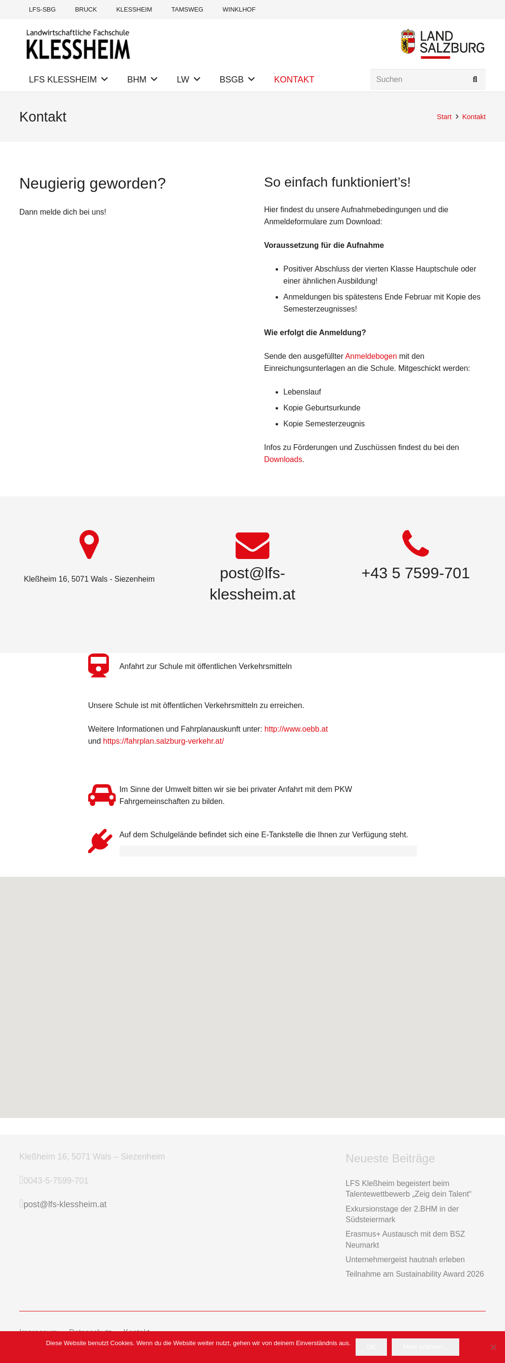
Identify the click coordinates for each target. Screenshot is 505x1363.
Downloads (283, 459)
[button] (104, 79)
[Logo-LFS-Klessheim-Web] (78, 44)
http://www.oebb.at (296, 729)
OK (371, 1346)
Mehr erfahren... (425, 1346)
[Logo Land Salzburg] (443, 43)
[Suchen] (428, 80)
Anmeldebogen (371, 356)
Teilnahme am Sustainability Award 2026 (415, 1274)
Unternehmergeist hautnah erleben (405, 1259)
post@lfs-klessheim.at (65, 1204)
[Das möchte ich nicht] (493, 1347)
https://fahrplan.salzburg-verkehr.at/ (163, 741)
